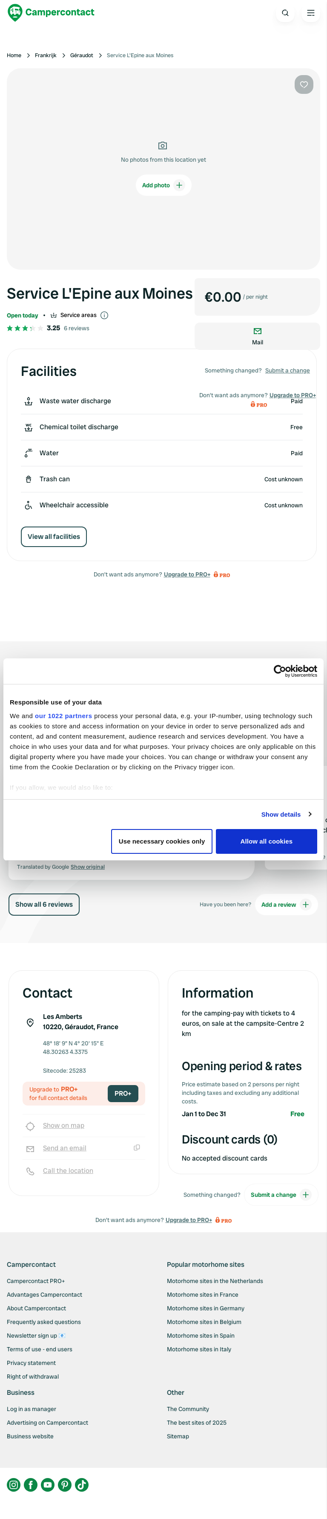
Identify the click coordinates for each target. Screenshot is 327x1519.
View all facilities (54, 536)
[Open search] (285, 12)
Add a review (286, 905)
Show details (281, 814)
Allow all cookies (267, 841)
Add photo (163, 185)
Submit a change (287, 370)
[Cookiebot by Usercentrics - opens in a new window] (280, 671)
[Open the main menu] (310, 12)
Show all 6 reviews (44, 904)
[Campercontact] (51, 13)
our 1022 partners (63, 715)
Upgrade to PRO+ (187, 574)
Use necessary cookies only (162, 841)
